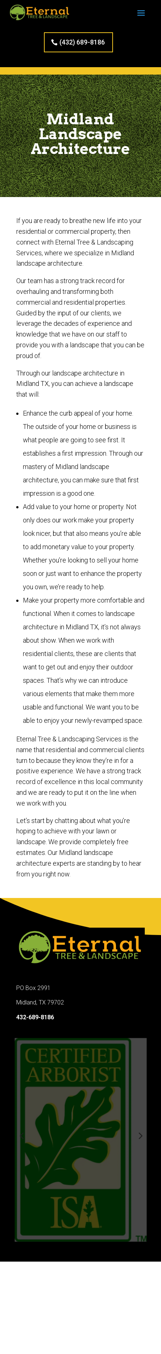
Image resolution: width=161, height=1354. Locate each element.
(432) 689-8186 (82, 42)
